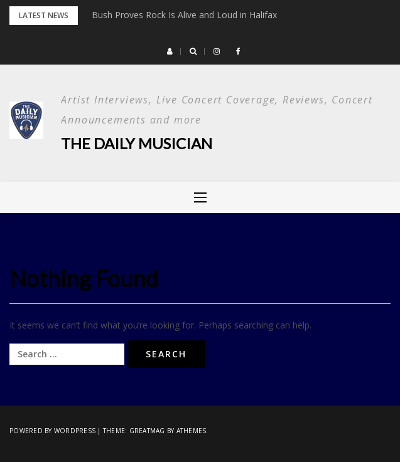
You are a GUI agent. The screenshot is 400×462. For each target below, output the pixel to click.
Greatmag (147, 430)
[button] (169, 51)
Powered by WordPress (52, 430)
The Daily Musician (136, 143)
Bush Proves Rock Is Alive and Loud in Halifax (184, 15)
